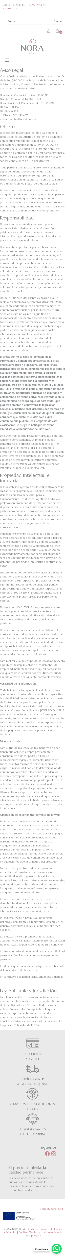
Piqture (37, 1235)
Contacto (33, 1229)
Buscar (58, 21)
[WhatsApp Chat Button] (57, 1249)
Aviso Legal (46, 1229)
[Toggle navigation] (6, 60)
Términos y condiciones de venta (45, 1232)
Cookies (23, 1232)
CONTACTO (10, 8)
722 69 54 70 (37, 5)
